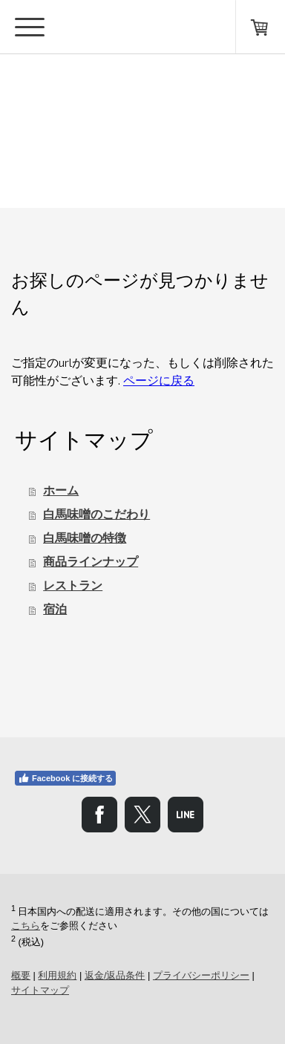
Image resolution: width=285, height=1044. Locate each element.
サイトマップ (40, 990)
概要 (20, 975)
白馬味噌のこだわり (96, 514)
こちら (25, 925)
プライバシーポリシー (201, 975)
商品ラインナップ (90, 561)
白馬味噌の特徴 (84, 538)
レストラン (72, 585)
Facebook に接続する (65, 778)
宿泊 (55, 609)
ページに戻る (158, 380)
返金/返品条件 (115, 975)
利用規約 (57, 975)
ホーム (61, 490)
